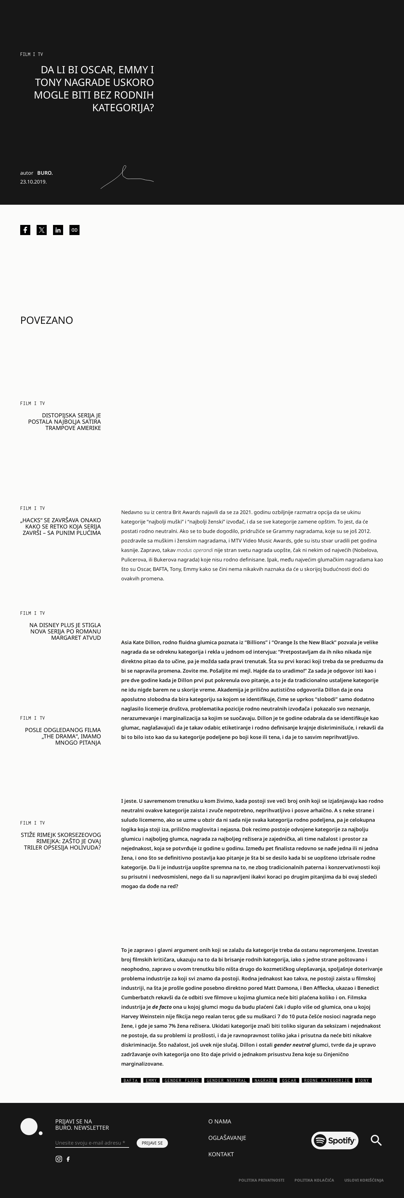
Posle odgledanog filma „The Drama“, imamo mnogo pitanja (63, 736)
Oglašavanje (227, 1137)
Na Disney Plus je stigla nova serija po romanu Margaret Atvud (65, 631)
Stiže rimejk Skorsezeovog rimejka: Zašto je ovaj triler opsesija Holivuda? (61, 841)
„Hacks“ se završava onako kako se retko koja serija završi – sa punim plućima (60, 526)
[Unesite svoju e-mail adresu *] (92, 1143)
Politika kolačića (314, 1180)
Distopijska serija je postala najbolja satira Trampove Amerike (64, 421)
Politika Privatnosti (261, 1180)
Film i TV (31, 54)
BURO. (45, 172)
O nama (219, 1121)
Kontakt (221, 1154)
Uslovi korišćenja (364, 1180)
